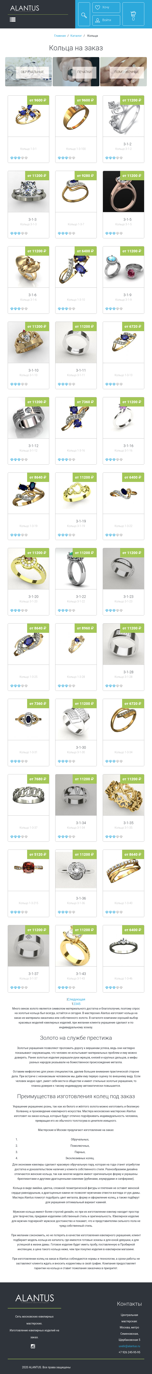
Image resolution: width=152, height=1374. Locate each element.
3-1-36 (81, 898)
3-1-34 (81, 823)
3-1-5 (127, 219)
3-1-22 (81, 596)
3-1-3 (32, 219)
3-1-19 (81, 521)
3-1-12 (33, 446)
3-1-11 (81, 370)
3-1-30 (81, 747)
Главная (60, 36)
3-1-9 (127, 295)
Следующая (76, 999)
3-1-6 (32, 295)
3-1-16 (128, 446)
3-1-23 (128, 596)
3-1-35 (128, 823)
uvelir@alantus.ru (129, 1346)
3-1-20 (33, 596)
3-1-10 (33, 370)
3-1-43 (81, 974)
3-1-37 (33, 974)
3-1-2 (127, 144)
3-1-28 (128, 672)
